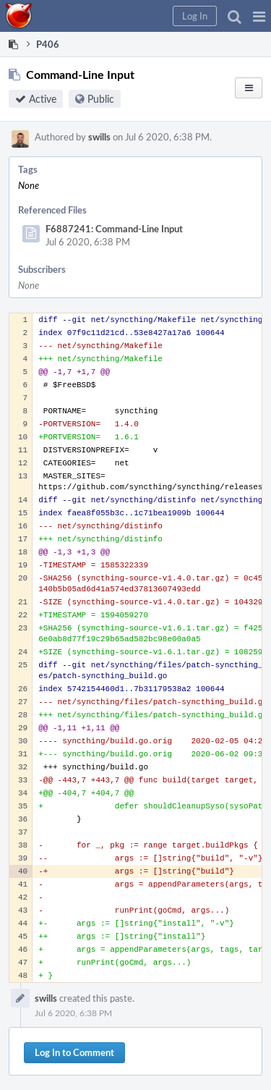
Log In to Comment (74, 1052)
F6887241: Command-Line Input (114, 228)
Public (100, 99)
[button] (259, 16)
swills (99, 136)
